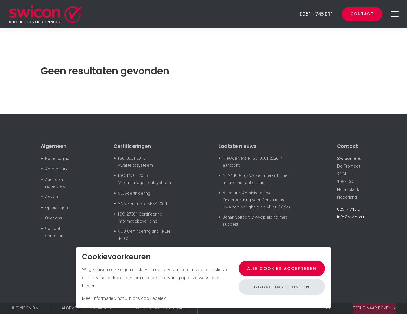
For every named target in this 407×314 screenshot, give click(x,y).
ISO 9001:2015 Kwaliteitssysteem (135, 162)
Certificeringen (132, 146)
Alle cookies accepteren (281, 268)
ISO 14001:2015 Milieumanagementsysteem (144, 179)
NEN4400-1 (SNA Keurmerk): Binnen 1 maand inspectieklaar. (258, 179)
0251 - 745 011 (350, 209)
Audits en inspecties (55, 183)
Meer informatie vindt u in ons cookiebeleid (124, 298)
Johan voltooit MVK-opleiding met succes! (255, 221)
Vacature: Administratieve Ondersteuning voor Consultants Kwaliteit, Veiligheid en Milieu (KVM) (256, 200)
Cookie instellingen (280, 287)
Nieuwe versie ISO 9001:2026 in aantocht (253, 162)
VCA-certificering (134, 193)
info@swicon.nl (351, 216)
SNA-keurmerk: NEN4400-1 (143, 203)
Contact (361, 14)
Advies (51, 196)
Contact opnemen (54, 232)
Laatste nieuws (237, 146)
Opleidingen (56, 207)
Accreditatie (57, 169)
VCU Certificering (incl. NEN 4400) (144, 235)
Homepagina (57, 158)
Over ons (53, 218)
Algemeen (53, 146)
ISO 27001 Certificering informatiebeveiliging (140, 218)
